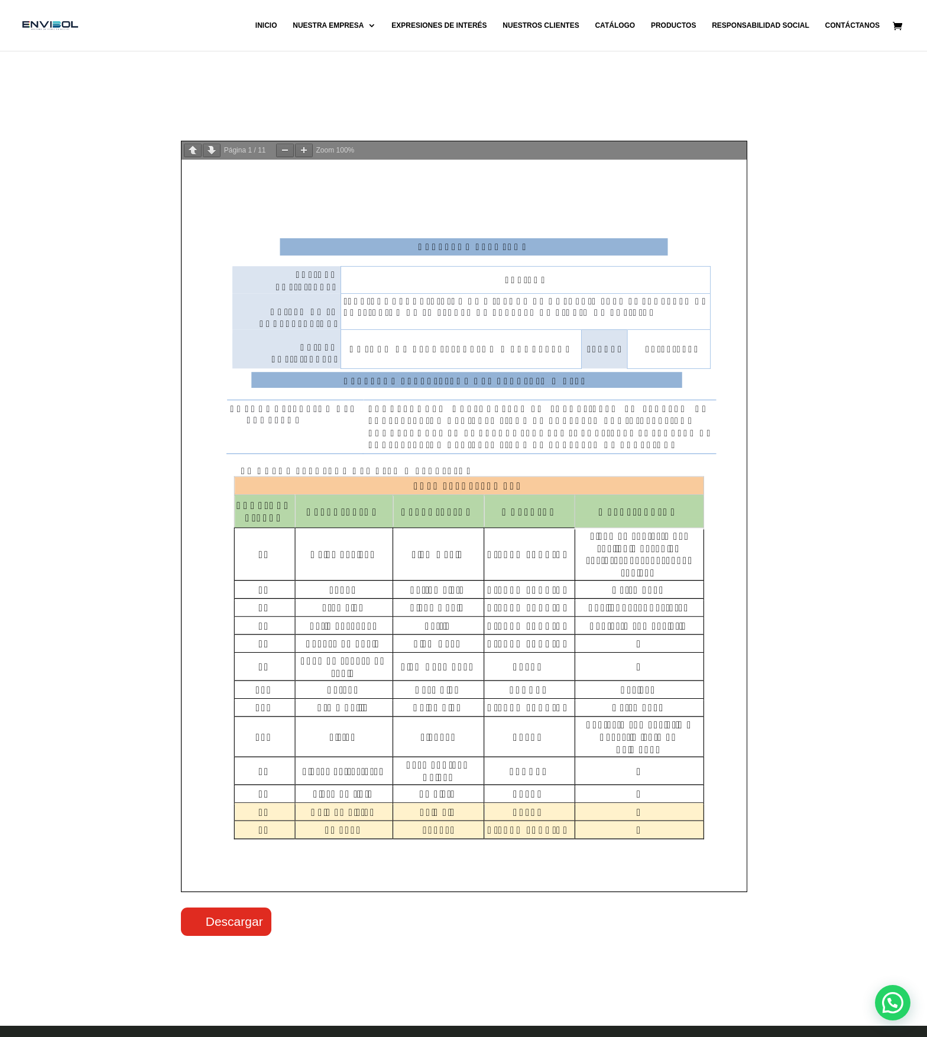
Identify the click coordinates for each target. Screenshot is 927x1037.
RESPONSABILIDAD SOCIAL (760, 25)
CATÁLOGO (615, 25)
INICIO (266, 25)
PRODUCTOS (673, 25)
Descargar (234, 921)
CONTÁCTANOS (852, 25)
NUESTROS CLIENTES (541, 25)
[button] (892, 1002)
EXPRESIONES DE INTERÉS (439, 25)
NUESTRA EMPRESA (328, 25)
